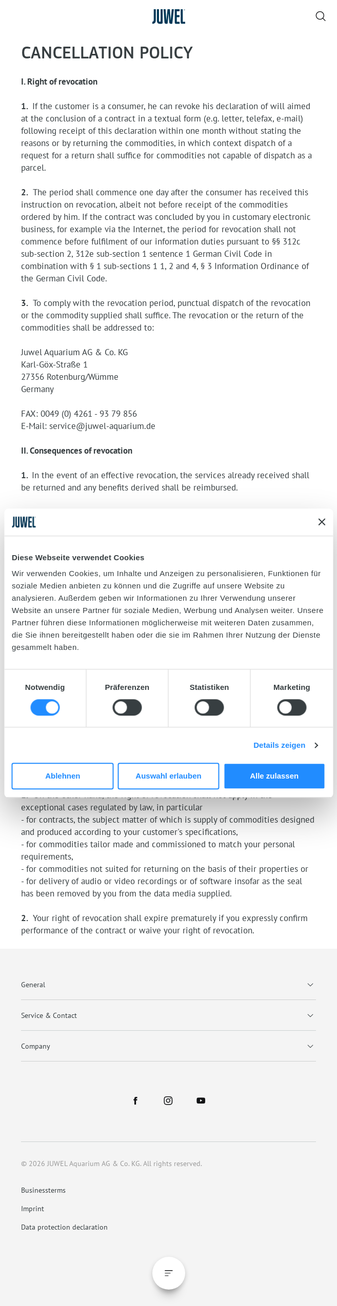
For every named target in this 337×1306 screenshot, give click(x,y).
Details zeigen (279, 745)
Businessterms (43, 1190)
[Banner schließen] (321, 522)
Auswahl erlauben (168, 776)
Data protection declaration (64, 1227)
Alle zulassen (274, 776)
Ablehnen (62, 776)
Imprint (32, 1208)
